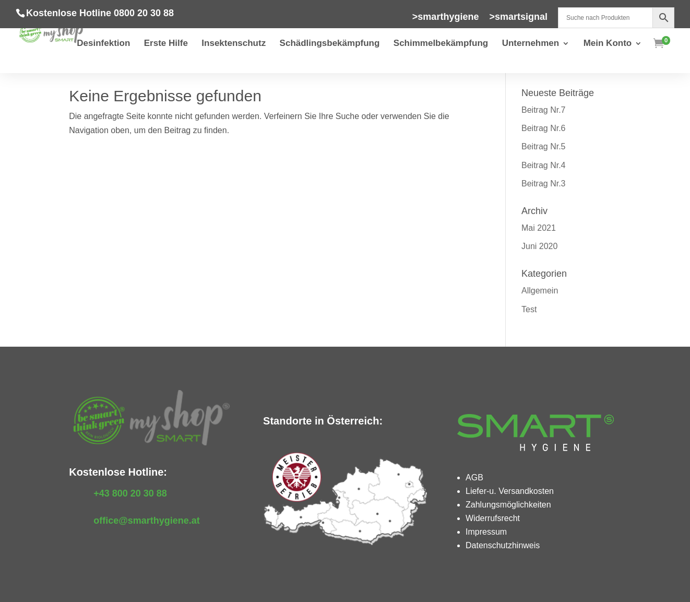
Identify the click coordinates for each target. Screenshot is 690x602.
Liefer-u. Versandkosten (510, 491)
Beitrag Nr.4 (543, 165)
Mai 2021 (538, 227)
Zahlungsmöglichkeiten (508, 504)
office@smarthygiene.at (146, 520)
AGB (474, 477)
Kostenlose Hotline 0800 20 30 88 (100, 13)
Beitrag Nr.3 (543, 183)
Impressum (486, 531)
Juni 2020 (539, 246)
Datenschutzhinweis (503, 545)
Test (529, 309)
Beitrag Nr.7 (543, 109)
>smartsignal (518, 17)
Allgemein (539, 290)
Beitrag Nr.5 (543, 146)
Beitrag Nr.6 (543, 128)
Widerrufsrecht (493, 518)
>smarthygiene (445, 17)
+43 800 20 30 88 (130, 493)
